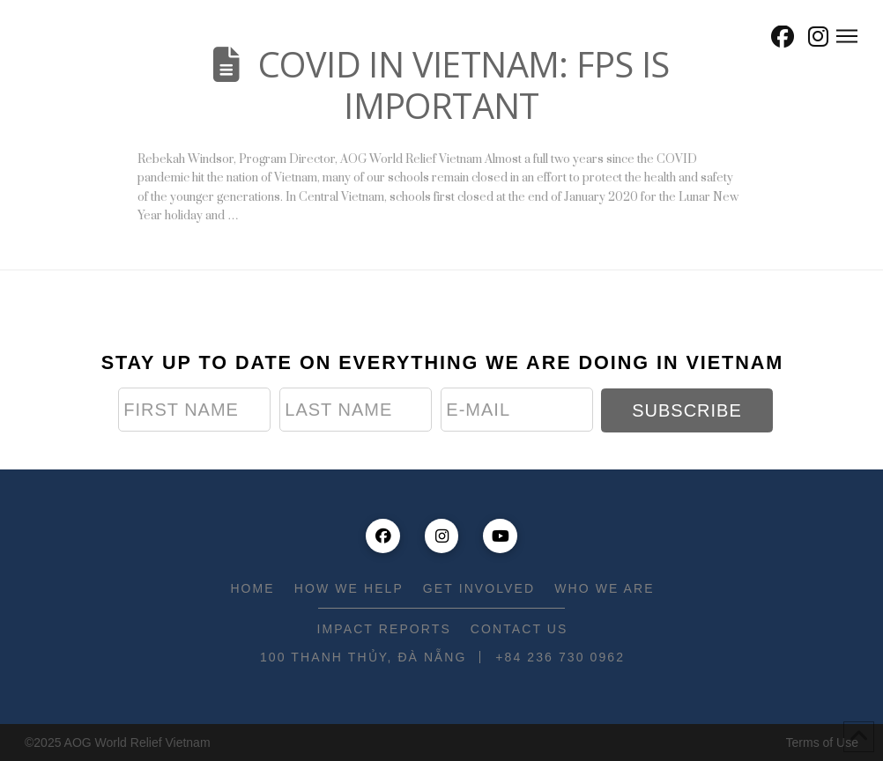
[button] (744, 37)
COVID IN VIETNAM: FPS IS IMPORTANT (464, 85)
